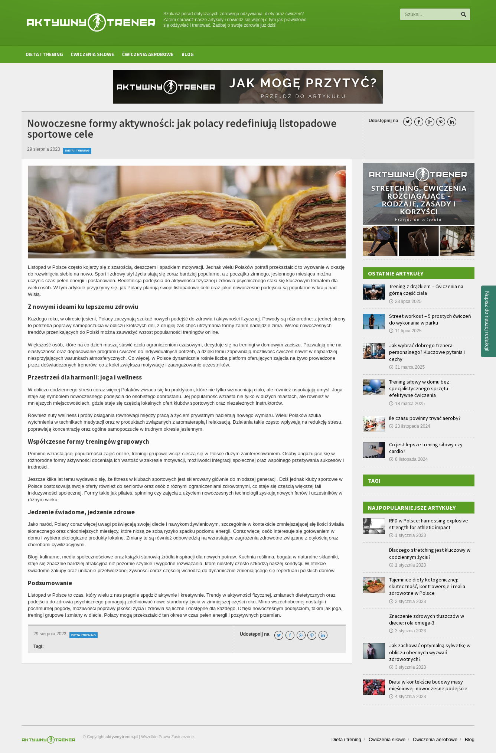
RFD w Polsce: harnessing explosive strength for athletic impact (428, 524)
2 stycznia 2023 (407, 601)
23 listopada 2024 (409, 426)
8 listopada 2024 (408, 459)
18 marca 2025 (407, 403)
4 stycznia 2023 (407, 696)
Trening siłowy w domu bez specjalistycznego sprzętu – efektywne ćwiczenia (420, 388)
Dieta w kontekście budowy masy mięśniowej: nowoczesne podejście (428, 685)
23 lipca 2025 (405, 301)
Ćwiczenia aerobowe (147, 54)
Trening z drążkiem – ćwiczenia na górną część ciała (426, 289)
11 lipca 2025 (405, 330)
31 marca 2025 (407, 367)
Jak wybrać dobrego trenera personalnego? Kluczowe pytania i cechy (427, 352)
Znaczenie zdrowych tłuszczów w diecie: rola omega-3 (426, 619)
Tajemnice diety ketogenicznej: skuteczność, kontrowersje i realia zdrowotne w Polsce (427, 586)
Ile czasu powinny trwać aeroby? (425, 418)
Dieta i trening (44, 54)
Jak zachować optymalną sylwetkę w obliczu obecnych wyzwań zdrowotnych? (429, 652)
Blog (187, 54)
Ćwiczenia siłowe (92, 54)
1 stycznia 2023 (407, 535)
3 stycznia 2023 (407, 630)
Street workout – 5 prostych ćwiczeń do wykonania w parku (430, 319)
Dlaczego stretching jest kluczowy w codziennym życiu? (429, 553)
